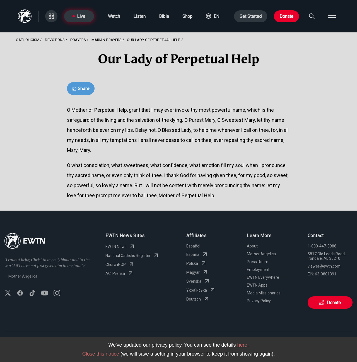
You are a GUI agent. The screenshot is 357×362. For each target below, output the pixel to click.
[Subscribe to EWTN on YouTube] (44, 293)
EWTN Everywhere (263, 277)
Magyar (197, 272)
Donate (286, 16)
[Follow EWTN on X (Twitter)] (7, 293)
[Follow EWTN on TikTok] (32, 293)
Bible (164, 16)
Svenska (198, 281)
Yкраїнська (201, 290)
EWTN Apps (257, 285)
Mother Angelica (261, 254)
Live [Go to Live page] (79, 16)
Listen (139, 16)
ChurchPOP (120, 264)
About (252, 246)
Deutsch (198, 299)
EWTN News (120, 247)
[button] (212, 16)
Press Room (257, 261)
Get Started (251, 16)
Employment (258, 269)
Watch (114, 16)
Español (193, 246)
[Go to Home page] (24, 241)
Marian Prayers (106, 39)
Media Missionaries (264, 293)
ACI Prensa (119, 273)
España (197, 254)
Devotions (55, 39)
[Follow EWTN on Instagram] (57, 293)
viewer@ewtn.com (324, 266)
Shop (187, 16)
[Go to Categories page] (51, 16)
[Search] (312, 16)
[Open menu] (332, 16)
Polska (196, 263)
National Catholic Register (132, 255)
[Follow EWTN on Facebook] (20, 293)
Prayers (78, 39)
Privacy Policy (259, 301)
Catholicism (27, 39)
